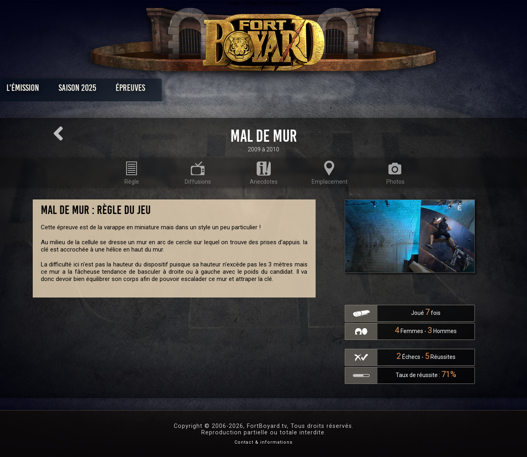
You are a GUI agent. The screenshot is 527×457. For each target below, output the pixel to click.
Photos (235, 90)
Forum (363, 90)
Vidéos (276, 90)
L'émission (82, 90)
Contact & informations (263, 442)
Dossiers (319, 90)
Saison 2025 (137, 90)
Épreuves (190, 90)
